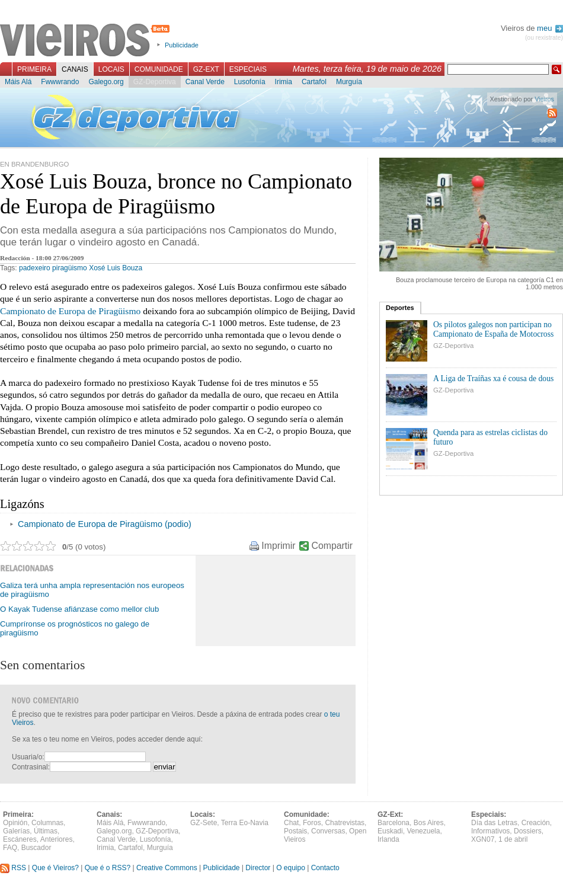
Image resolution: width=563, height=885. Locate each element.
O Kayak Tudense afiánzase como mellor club (79, 609)
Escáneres (20, 839)
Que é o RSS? (107, 868)
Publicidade (182, 45)
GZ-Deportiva (154, 82)
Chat (291, 823)
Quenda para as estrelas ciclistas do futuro (490, 437)
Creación (536, 823)
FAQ (10, 848)
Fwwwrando (60, 82)
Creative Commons (166, 868)
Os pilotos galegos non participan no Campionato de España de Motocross (493, 329)
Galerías (16, 831)
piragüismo (69, 268)
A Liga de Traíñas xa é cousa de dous (493, 378)
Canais (75, 69)
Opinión (15, 823)
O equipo (290, 868)
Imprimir (278, 546)
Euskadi (390, 831)
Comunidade (159, 69)
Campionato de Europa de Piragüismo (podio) (104, 524)
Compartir (332, 546)
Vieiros (87, 41)
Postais (295, 831)
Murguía (349, 82)
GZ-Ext (206, 69)
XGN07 (482, 839)
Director (257, 868)
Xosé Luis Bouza (115, 268)
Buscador (36, 848)
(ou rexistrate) (544, 37)
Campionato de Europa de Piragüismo (70, 311)
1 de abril (512, 839)
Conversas (328, 831)
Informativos (490, 831)
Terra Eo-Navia (244, 823)
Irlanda (388, 839)
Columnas (47, 823)
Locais (111, 69)
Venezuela (423, 831)
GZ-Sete (203, 823)
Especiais (248, 69)
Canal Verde (205, 82)
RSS (13, 868)
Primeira (34, 69)
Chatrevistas (344, 823)
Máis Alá (18, 82)
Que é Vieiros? (55, 868)
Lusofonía (249, 82)
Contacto (325, 868)
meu (550, 28)
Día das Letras (494, 823)
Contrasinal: (31, 767)
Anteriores (56, 839)
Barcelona (394, 823)
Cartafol (314, 82)
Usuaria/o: (28, 757)
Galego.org (105, 82)
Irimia (283, 82)
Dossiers (528, 831)
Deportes (400, 307)
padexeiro (34, 268)
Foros (312, 823)
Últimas (45, 831)
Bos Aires (429, 823)
